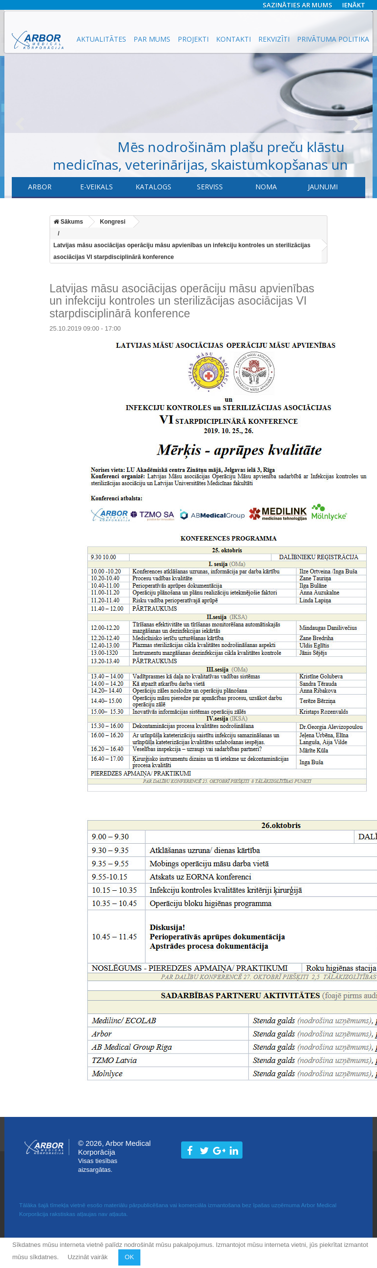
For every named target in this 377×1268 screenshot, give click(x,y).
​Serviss (210, 186)
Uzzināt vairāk (88, 1257)
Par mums (152, 39)
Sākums (68, 221)
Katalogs (153, 186)
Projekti (193, 39)
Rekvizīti (274, 39)
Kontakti (233, 39)
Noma (266, 186)
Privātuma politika (333, 39)
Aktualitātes (101, 39)
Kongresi (113, 221)
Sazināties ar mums (297, 4)
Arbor (40, 186)
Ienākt (353, 4)
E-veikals (96, 186)
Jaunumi (323, 186)
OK (129, 1257)
